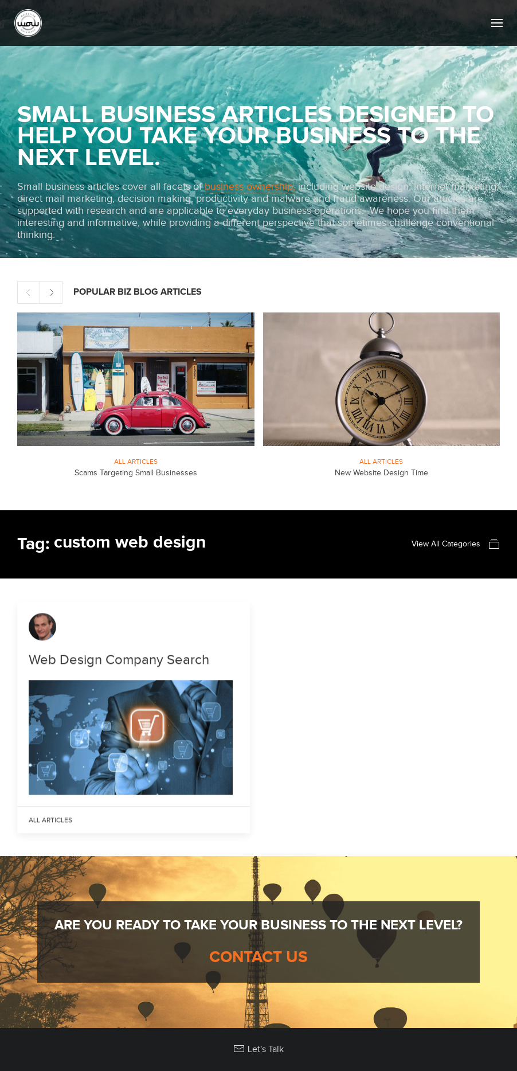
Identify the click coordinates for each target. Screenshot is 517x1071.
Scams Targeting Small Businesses (136, 473)
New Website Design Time (381, 473)
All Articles (136, 462)
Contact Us (258, 957)
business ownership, (250, 187)
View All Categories (456, 544)
